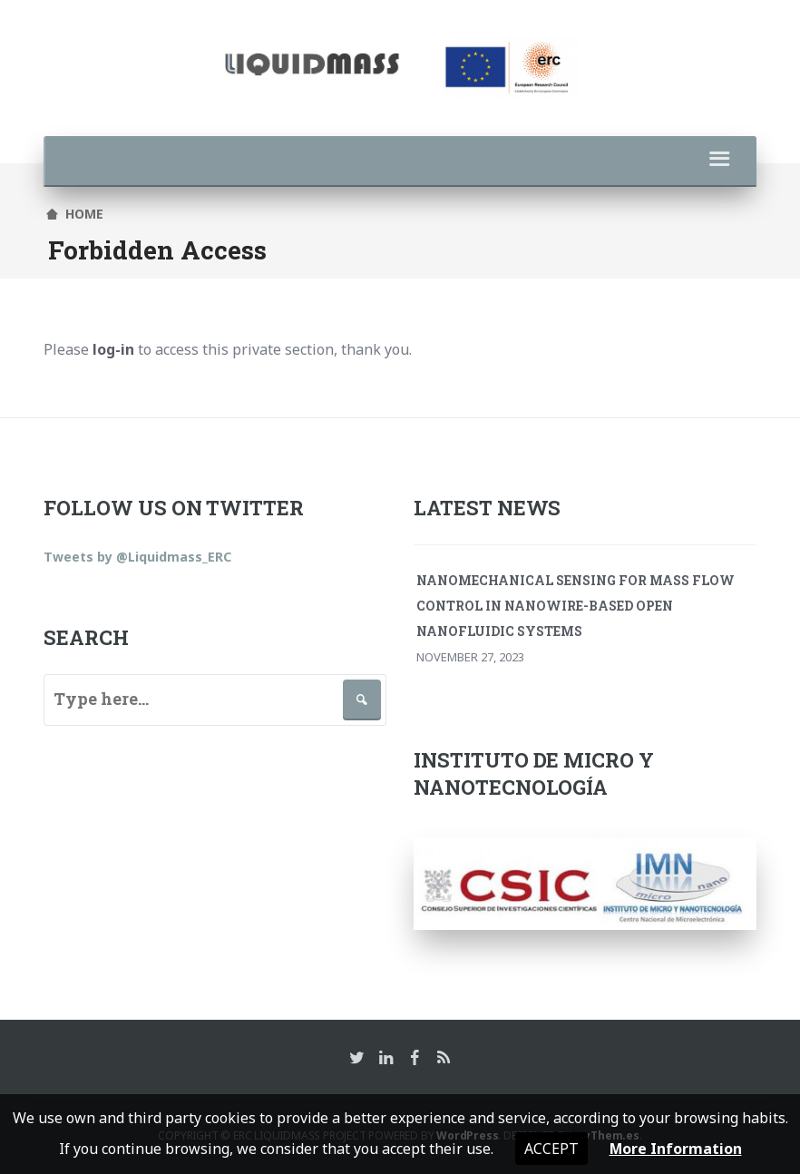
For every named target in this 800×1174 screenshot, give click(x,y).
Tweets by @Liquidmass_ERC (137, 555)
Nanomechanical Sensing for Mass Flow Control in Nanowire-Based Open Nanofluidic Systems (575, 605)
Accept (550, 1149)
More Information (675, 1149)
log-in (113, 349)
